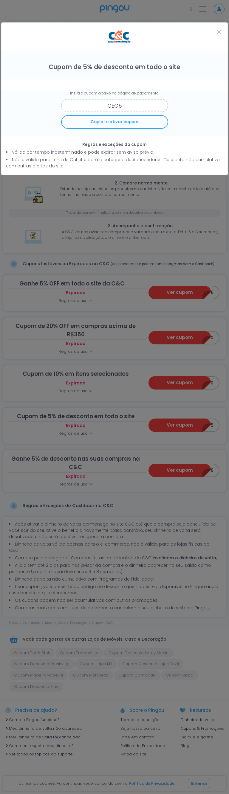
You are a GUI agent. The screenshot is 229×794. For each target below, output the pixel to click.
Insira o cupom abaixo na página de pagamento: (114, 93)
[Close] (219, 32)
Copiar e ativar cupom (114, 122)
